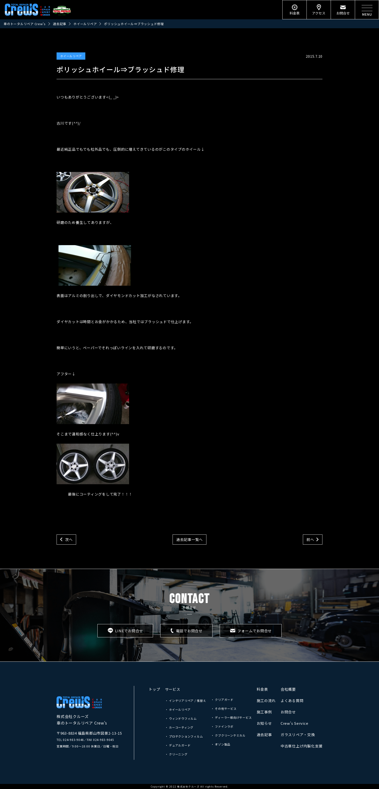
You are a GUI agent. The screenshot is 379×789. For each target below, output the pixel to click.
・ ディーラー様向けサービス (231, 717)
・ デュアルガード (178, 745)
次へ (69, 539)
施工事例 (264, 711)
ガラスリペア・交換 (298, 734)
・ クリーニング (176, 754)
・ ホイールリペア (178, 709)
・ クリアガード (222, 699)
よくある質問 (292, 700)
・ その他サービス (224, 708)
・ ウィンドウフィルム (181, 718)
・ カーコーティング (179, 727)
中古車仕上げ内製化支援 (301, 745)
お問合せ (288, 711)
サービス (172, 689)
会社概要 (288, 689)
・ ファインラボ (222, 726)
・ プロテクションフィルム (184, 736)
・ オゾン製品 (220, 744)
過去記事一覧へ (189, 539)
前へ (310, 539)
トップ (154, 689)
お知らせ (264, 723)
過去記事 (264, 734)
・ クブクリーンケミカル (228, 735)
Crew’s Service (294, 723)
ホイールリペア (71, 56)
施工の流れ (266, 700)
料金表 (262, 689)
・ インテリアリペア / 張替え (185, 700)
